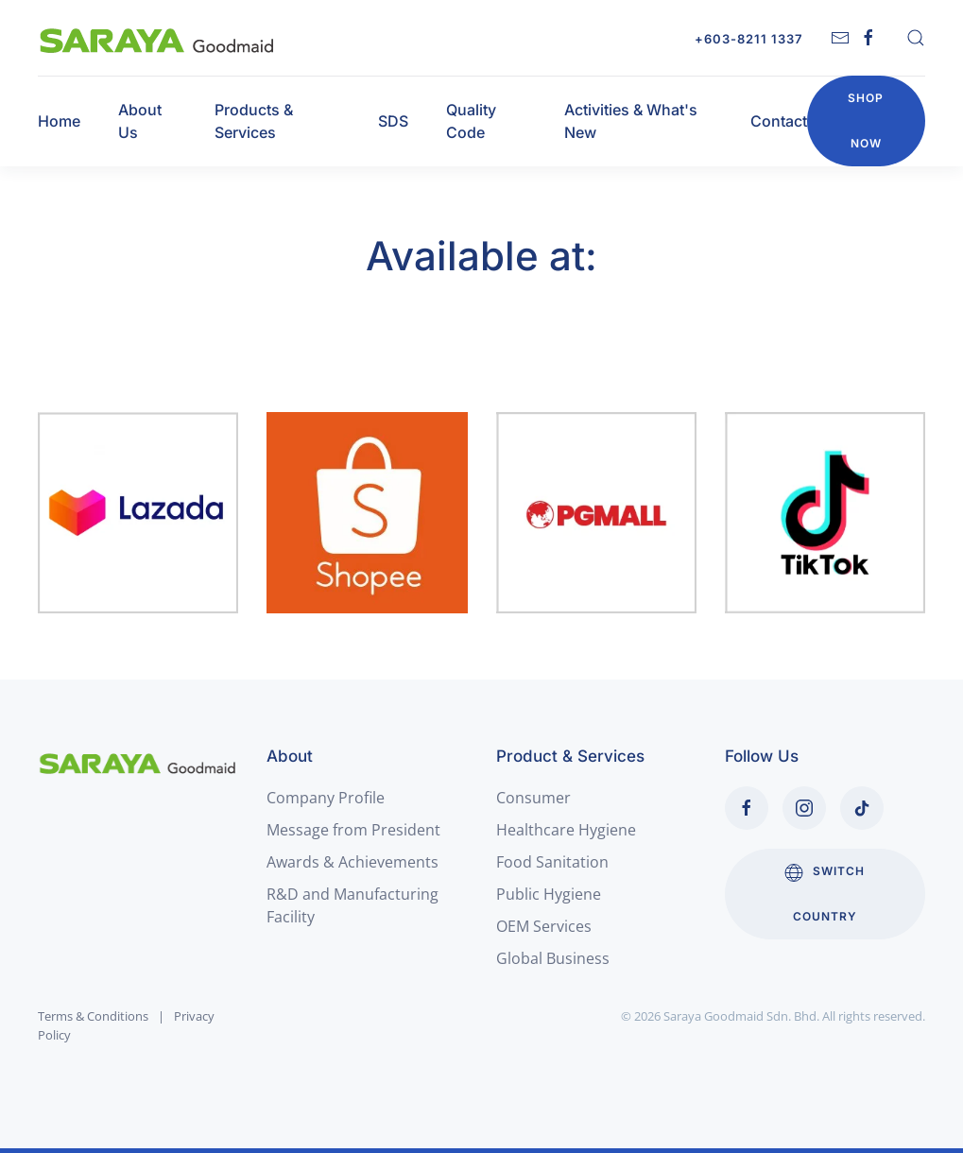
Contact (778, 121)
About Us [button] (140, 121)
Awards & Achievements (353, 862)
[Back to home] (157, 38)
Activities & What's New (630, 121)
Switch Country (824, 893)
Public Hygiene (548, 894)
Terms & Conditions (93, 1015)
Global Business (553, 958)
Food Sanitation (552, 862)
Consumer (533, 797)
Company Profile (326, 797)
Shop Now (866, 120)
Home (59, 121)
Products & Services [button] (254, 121)
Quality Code (471, 121)
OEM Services (544, 926)
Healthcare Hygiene (566, 829)
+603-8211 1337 (748, 38)
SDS (393, 121)
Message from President (353, 829)
